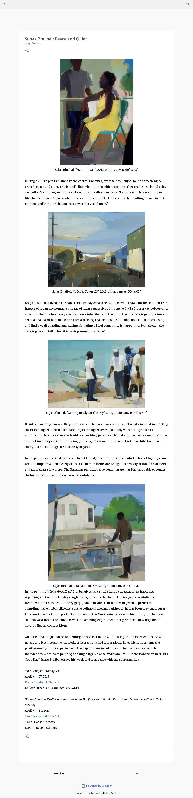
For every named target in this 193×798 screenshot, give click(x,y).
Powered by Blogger (96, 785)
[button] (27, 50)
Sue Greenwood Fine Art (42, 716)
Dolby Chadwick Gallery (42, 682)
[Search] (15, 4)
